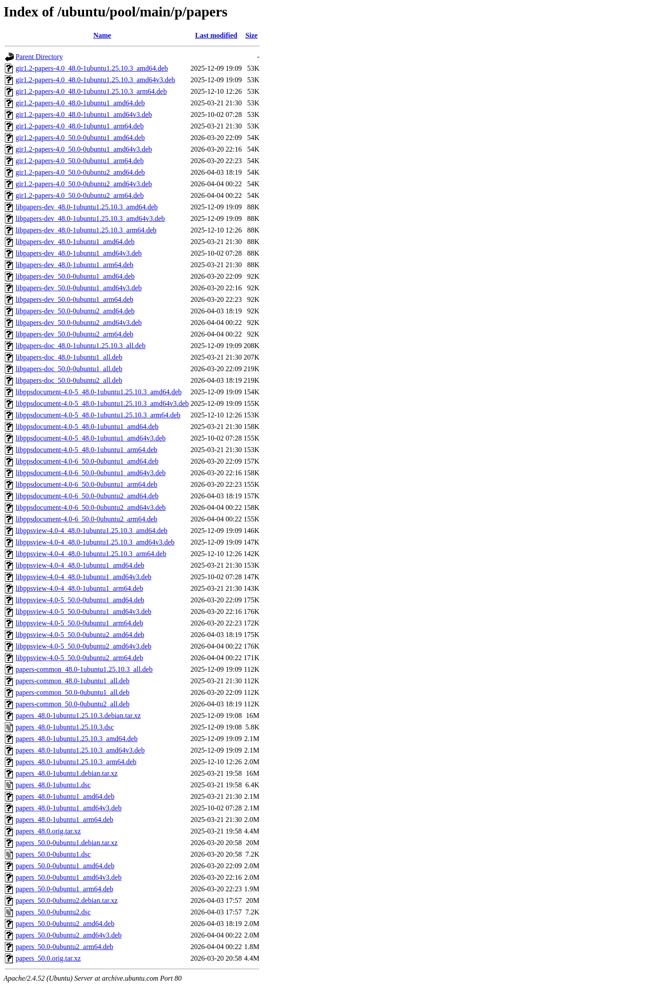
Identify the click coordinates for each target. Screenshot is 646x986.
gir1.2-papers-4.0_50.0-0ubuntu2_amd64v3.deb (84, 184)
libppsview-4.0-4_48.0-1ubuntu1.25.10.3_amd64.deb (91, 530)
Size (251, 35)
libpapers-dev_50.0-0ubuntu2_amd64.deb (75, 311)
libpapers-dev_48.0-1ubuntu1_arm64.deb (74, 265)
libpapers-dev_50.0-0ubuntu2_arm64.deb (74, 334)
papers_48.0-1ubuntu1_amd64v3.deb (68, 808)
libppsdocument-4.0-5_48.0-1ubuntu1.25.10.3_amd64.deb (99, 392)
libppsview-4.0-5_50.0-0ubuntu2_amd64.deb (80, 634)
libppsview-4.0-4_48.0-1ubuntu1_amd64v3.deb (83, 577)
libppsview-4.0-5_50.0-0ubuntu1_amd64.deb (80, 600)
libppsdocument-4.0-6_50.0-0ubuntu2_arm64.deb (86, 519)
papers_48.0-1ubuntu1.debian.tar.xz (66, 773)
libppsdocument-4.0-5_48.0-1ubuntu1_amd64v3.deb (91, 438)
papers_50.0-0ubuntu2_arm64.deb (64, 946)
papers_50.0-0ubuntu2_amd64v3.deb (68, 935)
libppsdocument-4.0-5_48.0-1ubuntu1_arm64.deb (86, 449)
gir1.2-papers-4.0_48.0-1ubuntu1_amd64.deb (80, 103)
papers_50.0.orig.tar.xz (48, 958)
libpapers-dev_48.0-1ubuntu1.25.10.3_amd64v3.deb (90, 218)
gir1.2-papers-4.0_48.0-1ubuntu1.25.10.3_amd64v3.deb (95, 80)
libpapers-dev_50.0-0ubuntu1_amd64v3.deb (79, 288)
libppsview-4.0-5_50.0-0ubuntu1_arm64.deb (79, 623)
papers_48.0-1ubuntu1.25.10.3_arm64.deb (76, 762)
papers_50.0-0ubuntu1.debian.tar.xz (66, 842)
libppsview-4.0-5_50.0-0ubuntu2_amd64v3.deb (83, 646)
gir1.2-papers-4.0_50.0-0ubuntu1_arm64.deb (80, 160)
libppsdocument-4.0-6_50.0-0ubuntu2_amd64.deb (87, 496)
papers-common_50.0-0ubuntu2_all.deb (72, 704)
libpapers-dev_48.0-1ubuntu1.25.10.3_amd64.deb (87, 207)
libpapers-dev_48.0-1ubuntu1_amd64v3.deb (79, 253)
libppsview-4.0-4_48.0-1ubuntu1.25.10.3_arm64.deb (91, 553)
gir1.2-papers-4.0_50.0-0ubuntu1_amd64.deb (80, 137)
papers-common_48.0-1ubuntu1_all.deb (72, 681)
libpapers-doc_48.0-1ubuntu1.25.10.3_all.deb (80, 345)
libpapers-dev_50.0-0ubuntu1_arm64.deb (74, 299)
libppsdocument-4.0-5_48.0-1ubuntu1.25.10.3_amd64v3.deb (102, 403)
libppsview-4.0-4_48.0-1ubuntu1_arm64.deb (79, 588)
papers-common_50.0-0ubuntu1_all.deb (72, 692)
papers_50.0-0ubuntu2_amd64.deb (65, 923)
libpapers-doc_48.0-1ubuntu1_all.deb (69, 357)
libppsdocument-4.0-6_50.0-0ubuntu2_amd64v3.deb (91, 507)
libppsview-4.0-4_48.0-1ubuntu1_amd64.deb (80, 565)
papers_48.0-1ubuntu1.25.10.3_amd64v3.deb (80, 750)
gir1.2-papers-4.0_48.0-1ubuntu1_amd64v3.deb (84, 114)
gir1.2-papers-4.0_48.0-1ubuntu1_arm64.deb (80, 126)
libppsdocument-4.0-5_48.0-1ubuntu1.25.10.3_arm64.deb (98, 415)
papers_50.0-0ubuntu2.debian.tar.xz (66, 900)
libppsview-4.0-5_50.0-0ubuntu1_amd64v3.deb (83, 611)
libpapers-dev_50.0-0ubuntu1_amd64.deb (75, 276)
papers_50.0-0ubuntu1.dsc (53, 854)
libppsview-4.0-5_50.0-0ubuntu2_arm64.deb (79, 657)
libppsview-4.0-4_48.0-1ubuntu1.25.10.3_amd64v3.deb (95, 542)
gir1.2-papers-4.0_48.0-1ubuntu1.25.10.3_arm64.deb (91, 91)
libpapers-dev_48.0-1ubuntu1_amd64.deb (75, 241)
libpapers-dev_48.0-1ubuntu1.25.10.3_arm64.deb (86, 230)
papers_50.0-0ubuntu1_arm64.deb (64, 889)
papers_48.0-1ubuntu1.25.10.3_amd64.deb (76, 738)
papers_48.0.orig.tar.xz (48, 831)
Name (102, 35)
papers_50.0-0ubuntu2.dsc (53, 912)
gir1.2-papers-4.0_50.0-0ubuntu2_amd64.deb (80, 172)
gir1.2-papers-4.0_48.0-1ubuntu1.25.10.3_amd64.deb (92, 68)
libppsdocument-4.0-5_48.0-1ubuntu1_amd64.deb (87, 426)
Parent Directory (39, 56)
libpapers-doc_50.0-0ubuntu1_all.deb (69, 369)
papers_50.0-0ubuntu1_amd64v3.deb (68, 877)
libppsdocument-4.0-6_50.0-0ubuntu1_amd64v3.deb (91, 473)
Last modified (216, 35)
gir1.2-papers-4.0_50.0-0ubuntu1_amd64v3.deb (84, 149)
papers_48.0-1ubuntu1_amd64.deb (65, 796)
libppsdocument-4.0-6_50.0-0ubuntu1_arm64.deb (86, 484)
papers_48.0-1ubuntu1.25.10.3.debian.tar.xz (78, 715)
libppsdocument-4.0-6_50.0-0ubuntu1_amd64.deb (87, 461)
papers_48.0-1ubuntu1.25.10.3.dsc (65, 727)
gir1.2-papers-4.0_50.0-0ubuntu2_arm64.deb (80, 195)
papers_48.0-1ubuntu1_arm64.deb (64, 819)
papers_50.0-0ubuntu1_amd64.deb (65, 866)
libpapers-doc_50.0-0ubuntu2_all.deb (69, 380)
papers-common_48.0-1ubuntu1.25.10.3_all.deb (84, 669)
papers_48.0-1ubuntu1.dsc (53, 785)
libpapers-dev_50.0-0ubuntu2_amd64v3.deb (79, 322)
